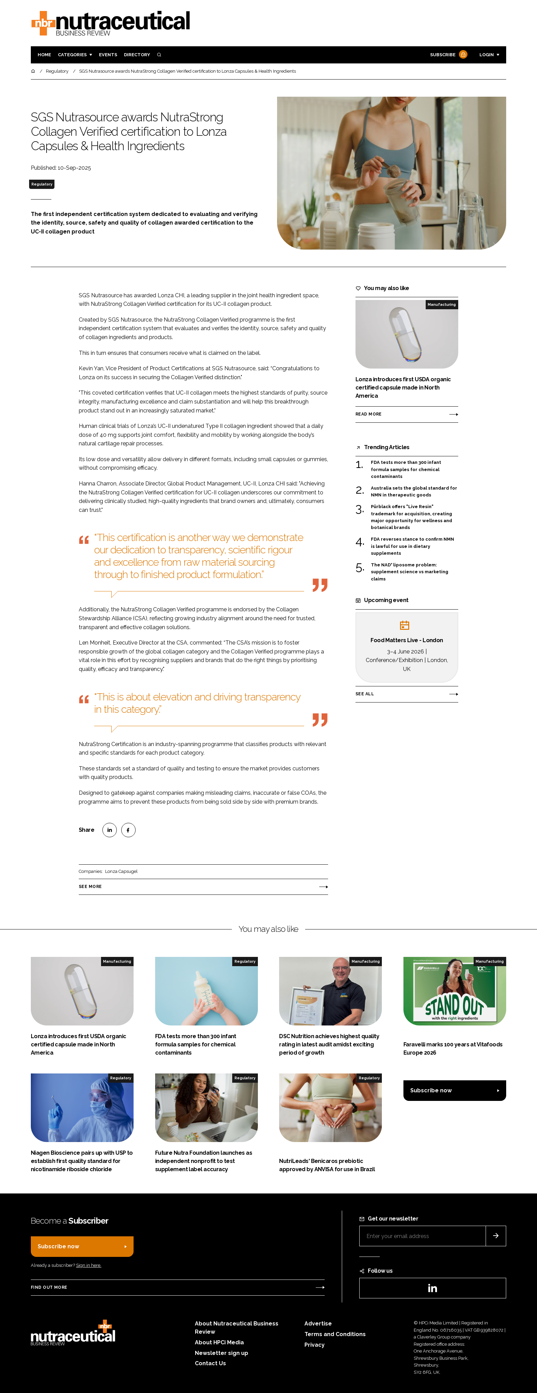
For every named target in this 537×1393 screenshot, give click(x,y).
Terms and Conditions (335, 1334)
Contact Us (210, 1363)
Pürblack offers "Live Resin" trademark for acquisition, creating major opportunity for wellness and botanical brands (411, 517)
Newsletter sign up (221, 1353)
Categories (72, 54)
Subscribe (448, 55)
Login (486, 54)
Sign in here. (88, 1265)
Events (108, 54)
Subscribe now (431, 1090)
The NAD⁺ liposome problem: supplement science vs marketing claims (409, 572)
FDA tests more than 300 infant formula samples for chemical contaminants (406, 469)
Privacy (314, 1345)
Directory (137, 54)
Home (44, 54)
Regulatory (42, 184)
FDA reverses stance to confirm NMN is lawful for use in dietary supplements (412, 546)
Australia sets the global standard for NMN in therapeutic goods (414, 492)
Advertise (318, 1323)
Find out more (49, 1287)
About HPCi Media (219, 1342)
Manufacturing (442, 304)
